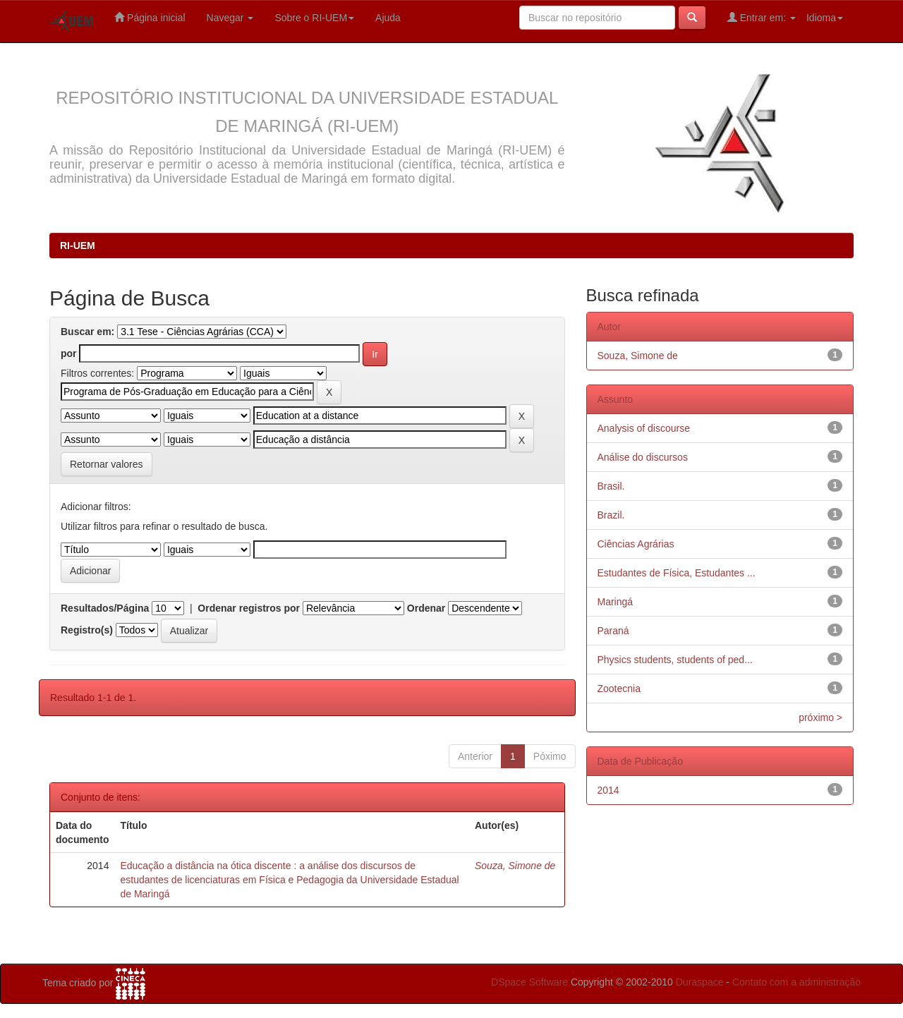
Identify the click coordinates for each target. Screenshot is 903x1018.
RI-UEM (77, 245)
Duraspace (700, 982)
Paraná (613, 630)
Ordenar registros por (249, 608)
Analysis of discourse (644, 428)
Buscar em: (87, 331)
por (69, 353)
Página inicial (149, 17)
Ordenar (426, 608)
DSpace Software (529, 982)
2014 (608, 790)
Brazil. (611, 515)
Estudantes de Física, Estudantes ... (677, 572)
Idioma (824, 17)
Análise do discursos (643, 457)
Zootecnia (619, 688)
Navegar (230, 17)
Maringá (616, 601)
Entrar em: (761, 17)
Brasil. (611, 486)
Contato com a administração (796, 982)
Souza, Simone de (515, 865)
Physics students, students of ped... (675, 659)
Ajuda (388, 17)
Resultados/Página (105, 608)
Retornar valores (106, 464)
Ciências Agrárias (636, 544)
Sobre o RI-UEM (314, 17)
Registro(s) (87, 630)
